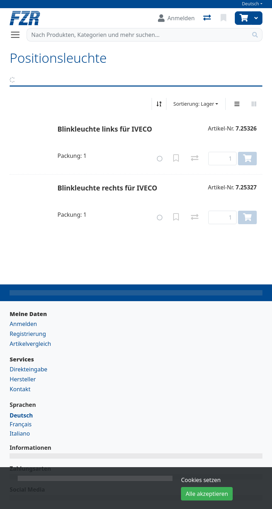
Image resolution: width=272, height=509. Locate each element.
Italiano (20, 433)
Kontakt (20, 389)
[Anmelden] (176, 18)
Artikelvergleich (30, 344)
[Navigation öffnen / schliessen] (18, 34)
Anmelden (23, 324)
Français (21, 424)
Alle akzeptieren (207, 494)
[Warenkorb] (243, 18)
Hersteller (23, 379)
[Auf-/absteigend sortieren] (159, 104)
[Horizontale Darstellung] (253, 104)
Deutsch (250, 4)
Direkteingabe (28, 369)
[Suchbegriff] (137, 35)
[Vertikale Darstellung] (236, 104)
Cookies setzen (201, 480)
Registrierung (28, 334)
